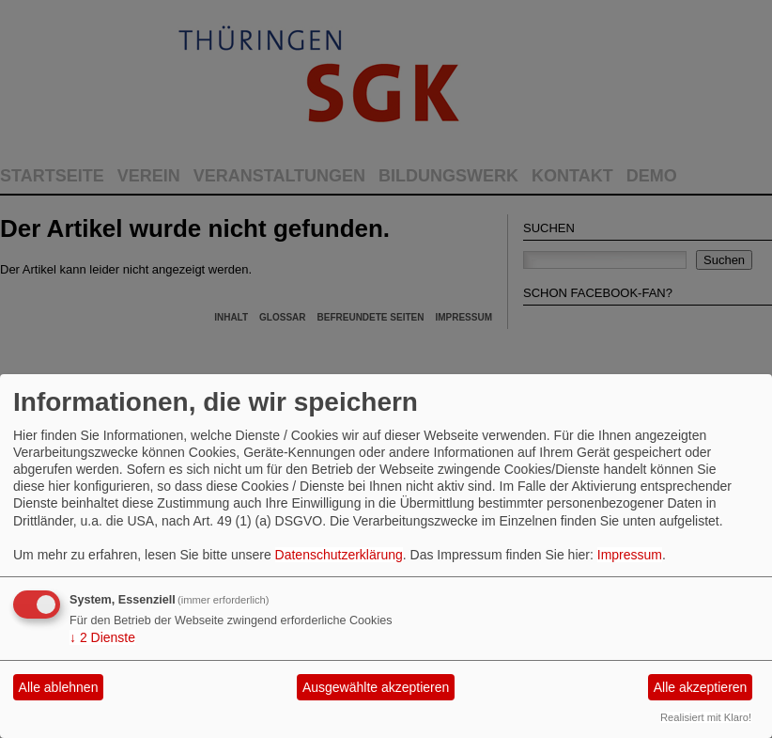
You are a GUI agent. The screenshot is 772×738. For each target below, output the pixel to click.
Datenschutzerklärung (339, 554)
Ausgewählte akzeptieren (375, 687)
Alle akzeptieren (701, 687)
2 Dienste (102, 637)
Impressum (629, 554)
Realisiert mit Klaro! (705, 717)
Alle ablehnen (59, 687)
